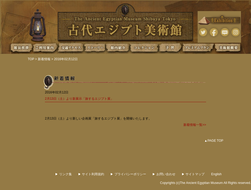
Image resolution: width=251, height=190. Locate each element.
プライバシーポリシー (128, 174)
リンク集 (63, 174)
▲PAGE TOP (213, 140)
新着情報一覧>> (194, 125)
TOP (31, 59)
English (216, 174)
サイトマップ (193, 174)
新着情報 (44, 59)
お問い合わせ (164, 174)
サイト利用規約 (91, 174)
